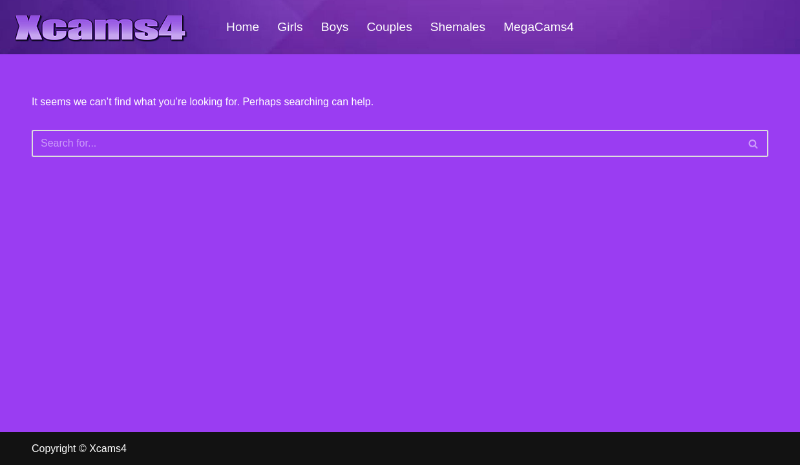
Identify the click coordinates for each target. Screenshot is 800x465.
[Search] (385, 143)
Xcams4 (108, 448)
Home (242, 27)
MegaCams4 (538, 27)
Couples (389, 27)
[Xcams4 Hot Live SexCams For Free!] (100, 27)
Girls (289, 27)
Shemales (457, 27)
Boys (335, 27)
